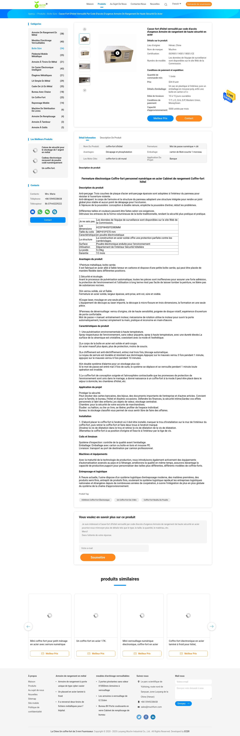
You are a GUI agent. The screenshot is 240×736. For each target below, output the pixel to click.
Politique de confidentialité (35, 709)
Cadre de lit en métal (48, 86)
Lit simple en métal (48, 80)
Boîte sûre (48, 48)
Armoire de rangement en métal (48, 33)
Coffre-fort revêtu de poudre (156, 500)
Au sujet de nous (36, 690)
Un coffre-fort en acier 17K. (91, 641)
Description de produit (110, 137)
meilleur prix (160, 118)
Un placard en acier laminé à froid (71, 694)
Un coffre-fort (48, 97)
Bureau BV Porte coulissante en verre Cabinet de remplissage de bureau (114, 710)
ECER (186, 731)
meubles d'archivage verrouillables (48, 41)
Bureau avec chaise (48, 91)
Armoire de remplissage (48, 116)
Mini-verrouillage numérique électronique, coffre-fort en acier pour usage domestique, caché (140, 644)
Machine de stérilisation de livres (48, 109)
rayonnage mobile (48, 102)
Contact (48, 220)
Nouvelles (33, 694)
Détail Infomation (87, 137)
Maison (31, 681)
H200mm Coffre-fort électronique (95, 500)
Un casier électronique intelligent (48, 68)
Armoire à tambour (48, 121)
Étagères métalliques (48, 75)
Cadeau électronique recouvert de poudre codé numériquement (52, 160)
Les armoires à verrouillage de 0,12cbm (113, 698)
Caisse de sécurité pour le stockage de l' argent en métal (53, 149)
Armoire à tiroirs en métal (48, 61)
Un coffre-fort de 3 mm (126, 500)
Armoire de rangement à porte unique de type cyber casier (72, 683)
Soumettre (98, 557)
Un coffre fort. (48, 168)
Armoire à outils (48, 127)
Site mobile (33, 703)
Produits (32, 686)
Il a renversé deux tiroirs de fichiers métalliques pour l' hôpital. (71, 706)
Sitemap (32, 699)
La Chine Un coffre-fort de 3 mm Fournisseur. (72, 731)
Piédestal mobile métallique (48, 55)
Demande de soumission (199, 4)
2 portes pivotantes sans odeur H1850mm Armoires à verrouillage (113, 685)
